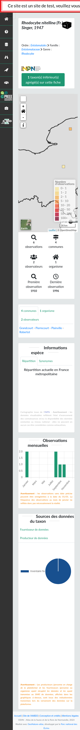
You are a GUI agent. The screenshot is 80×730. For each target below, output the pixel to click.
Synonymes (46, 361)
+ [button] (23, 106)
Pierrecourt (42, 328)
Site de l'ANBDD (30, 715)
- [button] (23, 117)
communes (28, 310)
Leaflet (52, 230)
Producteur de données (34, 538)
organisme (47, 310)
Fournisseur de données (34, 529)
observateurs (30, 319)
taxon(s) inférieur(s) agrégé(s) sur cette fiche (43, 79)
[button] (23, 112)
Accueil (17, 715)
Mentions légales (70, 715)
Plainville (56, 328)
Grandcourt (26, 328)
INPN (47, 412)
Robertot (24, 332)
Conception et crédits (50, 715)
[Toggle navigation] (9, 15)
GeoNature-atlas (36, 724)
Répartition (29, 361)
